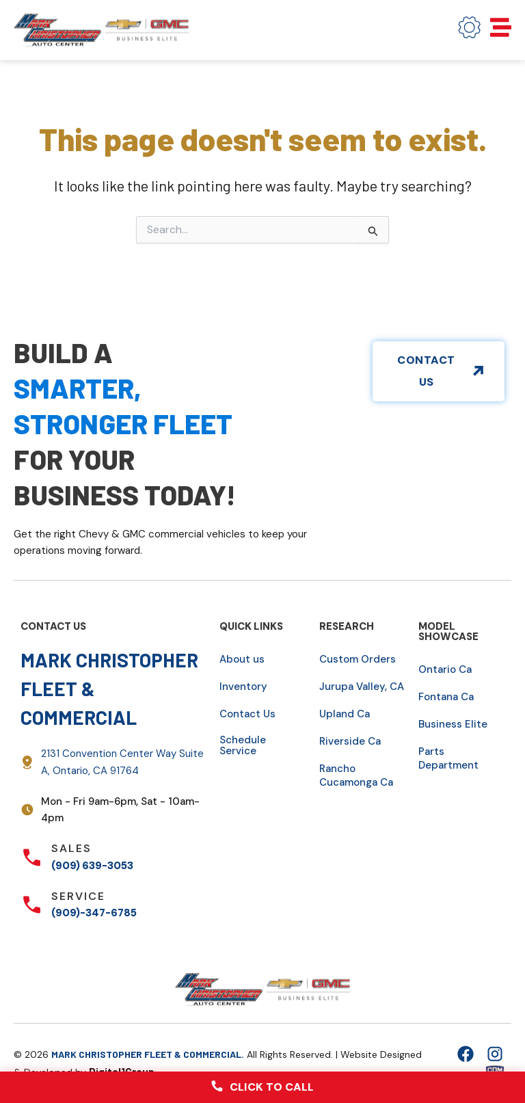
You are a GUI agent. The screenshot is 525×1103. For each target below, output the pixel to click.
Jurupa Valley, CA (361, 686)
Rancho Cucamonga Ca (356, 775)
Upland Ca (344, 714)
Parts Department (448, 758)
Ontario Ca (445, 669)
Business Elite (452, 724)
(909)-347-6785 (94, 913)
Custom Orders (357, 659)
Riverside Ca (350, 741)
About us (242, 659)
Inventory (243, 686)
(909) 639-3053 (92, 866)
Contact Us (247, 714)
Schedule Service (242, 745)
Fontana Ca (446, 697)
